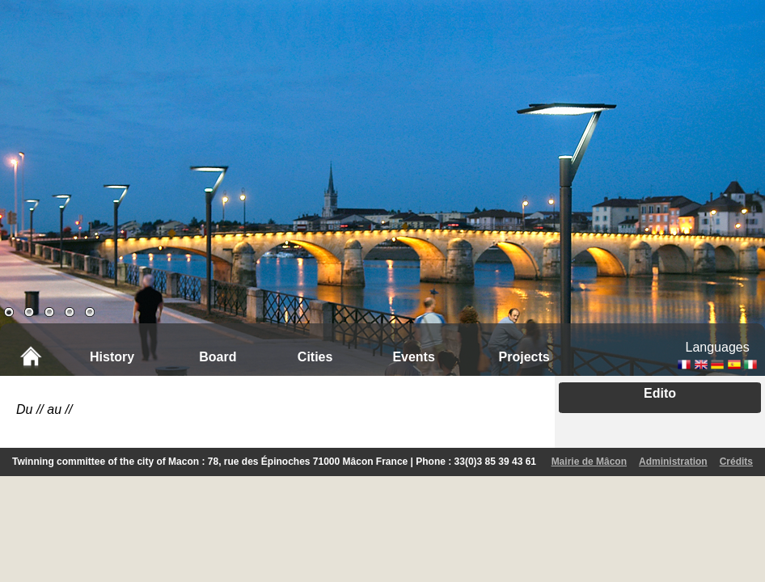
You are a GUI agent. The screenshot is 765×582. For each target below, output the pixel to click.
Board (217, 357)
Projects (524, 357)
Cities (315, 357)
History (112, 357)
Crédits (736, 461)
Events (413, 357)
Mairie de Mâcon (589, 461)
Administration (673, 461)
